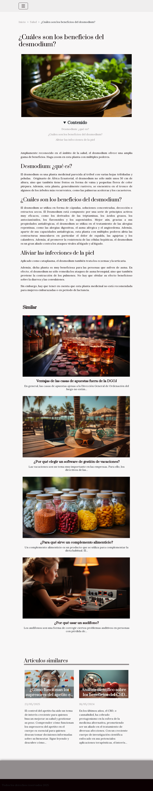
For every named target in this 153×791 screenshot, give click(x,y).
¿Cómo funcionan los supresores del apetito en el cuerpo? (49, 694)
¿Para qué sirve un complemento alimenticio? (76, 542)
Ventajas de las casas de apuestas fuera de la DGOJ (76, 381)
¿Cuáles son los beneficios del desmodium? (75, 134)
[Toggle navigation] (23, 6)
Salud (33, 22)
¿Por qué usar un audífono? (76, 623)
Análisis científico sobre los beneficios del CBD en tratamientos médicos (104, 694)
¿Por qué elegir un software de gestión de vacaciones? (77, 462)
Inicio (22, 22)
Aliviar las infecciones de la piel (75, 139)
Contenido (77, 122)
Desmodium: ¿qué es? (75, 129)
